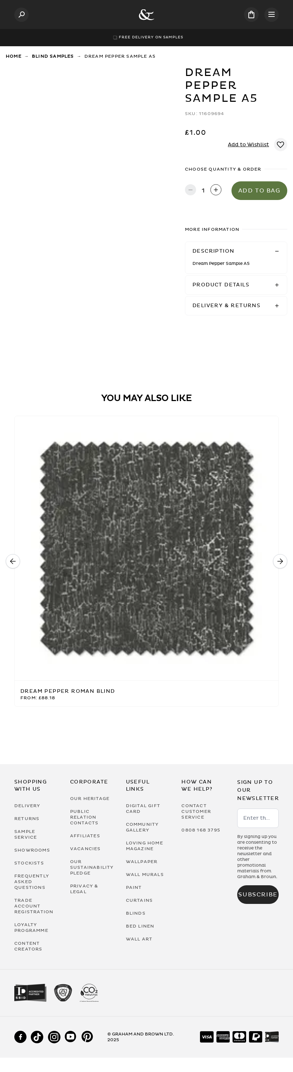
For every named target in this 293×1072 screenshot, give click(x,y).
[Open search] (21, 15)
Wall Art (139, 939)
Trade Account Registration (33, 906)
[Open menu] (271, 15)
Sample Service (25, 834)
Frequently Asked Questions (31, 881)
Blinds (136, 913)
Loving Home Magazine (144, 845)
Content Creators (28, 946)
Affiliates (85, 835)
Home (13, 56)
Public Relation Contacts (84, 817)
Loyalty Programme (31, 927)
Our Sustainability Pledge (91, 867)
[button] (236, 251)
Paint (134, 887)
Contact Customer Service (196, 811)
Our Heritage (89, 798)
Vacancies (85, 848)
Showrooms (32, 850)
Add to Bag (259, 190)
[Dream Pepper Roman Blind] (146, 548)
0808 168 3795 (200, 830)
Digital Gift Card (143, 808)
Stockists (29, 863)
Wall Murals (145, 874)
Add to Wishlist (248, 145)
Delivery (27, 805)
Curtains (139, 900)
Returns (26, 818)
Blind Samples (53, 56)
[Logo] (146, 14)
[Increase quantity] (215, 190)
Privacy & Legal (84, 888)
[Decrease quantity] (190, 190)
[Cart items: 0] (251, 14)
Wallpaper (142, 861)
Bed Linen (140, 926)
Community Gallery (142, 827)
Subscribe (257, 894)
